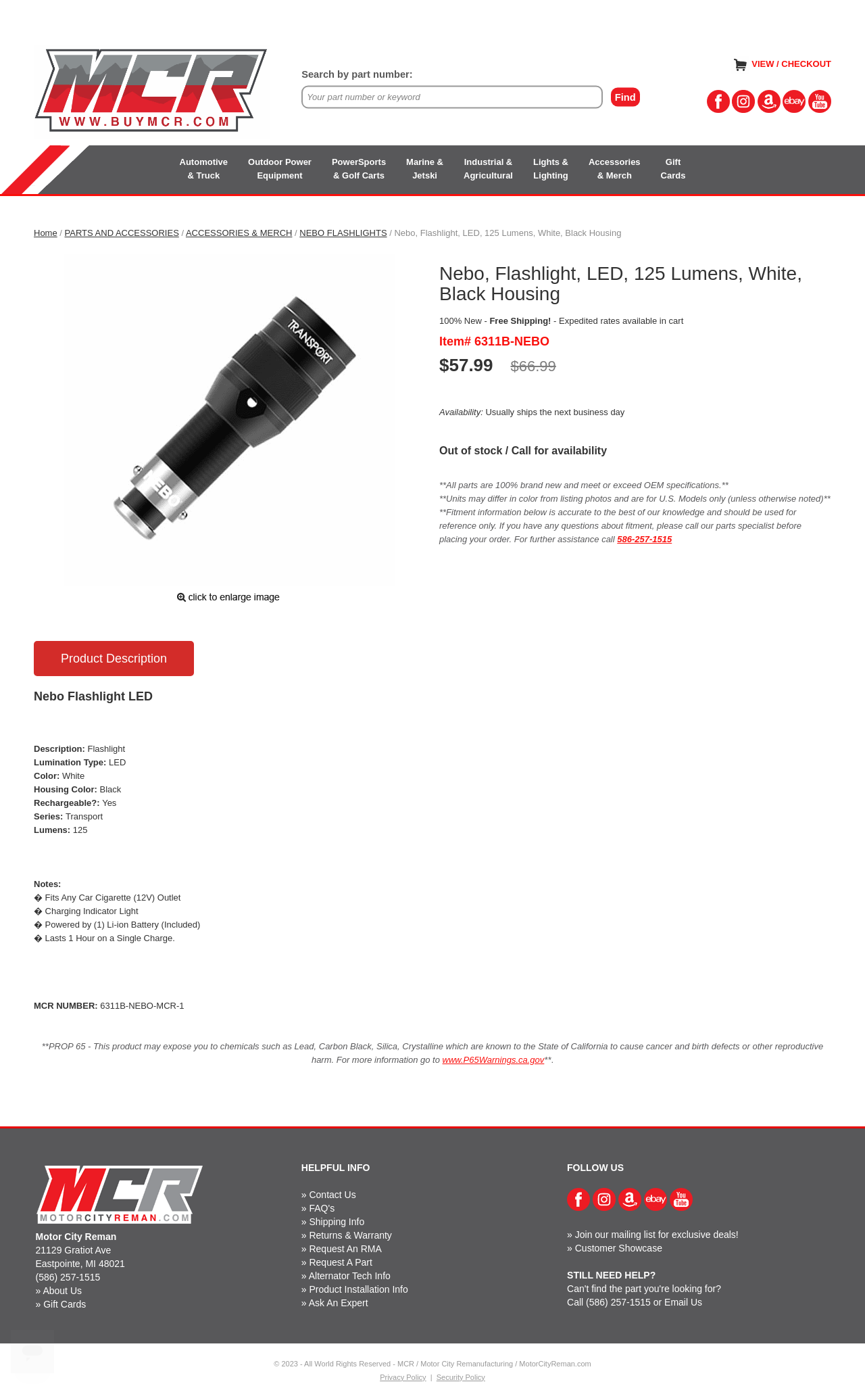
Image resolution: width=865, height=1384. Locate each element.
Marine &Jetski (424, 169)
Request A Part (340, 1262)
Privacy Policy (403, 1377)
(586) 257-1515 (68, 1277)
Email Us (683, 1302)
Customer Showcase (618, 1248)
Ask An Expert (338, 1302)
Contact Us (332, 1194)
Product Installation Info (358, 1289)
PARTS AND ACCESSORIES (122, 233)
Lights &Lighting (550, 169)
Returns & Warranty (350, 1235)
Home (45, 233)
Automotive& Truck (204, 169)
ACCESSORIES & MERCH (239, 233)
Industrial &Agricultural (488, 169)
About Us (62, 1290)
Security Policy (461, 1377)
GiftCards (673, 169)
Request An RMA (345, 1248)
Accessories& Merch (615, 169)
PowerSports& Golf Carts (359, 169)
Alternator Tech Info (350, 1275)
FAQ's (322, 1208)
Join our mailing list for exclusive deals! (657, 1234)
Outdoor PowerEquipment (280, 169)
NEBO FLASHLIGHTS (343, 233)
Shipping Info (336, 1221)
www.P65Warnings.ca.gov (494, 1060)
